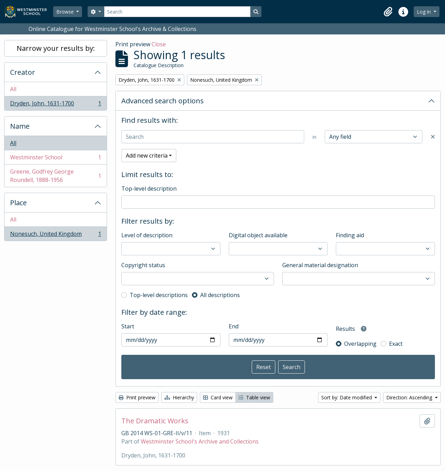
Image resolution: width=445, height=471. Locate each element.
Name (20, 126)
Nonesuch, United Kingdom (55, 235)
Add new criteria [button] (147, 155)
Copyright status (143, 265)
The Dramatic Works (154, 421)
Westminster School (55, 159)
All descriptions (220, 295)
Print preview (137, 397)
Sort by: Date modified (347, 397)
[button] (388, 11)
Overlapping (360, 344)
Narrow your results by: (56, 48)
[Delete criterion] (433, 137)
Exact (396, 344)
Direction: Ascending (410, 397)
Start (127, 326)
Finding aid (350, 235)
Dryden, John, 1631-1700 (55, 104)
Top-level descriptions (159, 295)
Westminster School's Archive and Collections (200, 441)
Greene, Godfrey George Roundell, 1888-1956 (55, 176)
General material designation (320, 265)
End (233, 326)
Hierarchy (179, 397)
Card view (218, 397)
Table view (254, 397)
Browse (65, 11)
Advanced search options (162, 100)
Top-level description (149, 188)
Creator (22, 72)
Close (159, 44)
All (13, 89)
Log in (424, 11)
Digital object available (258, 235)
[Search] (177, 11)
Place (18, 202)
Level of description (146, 235)
